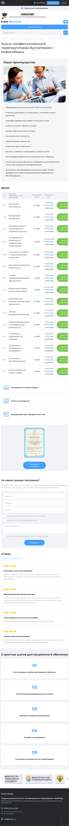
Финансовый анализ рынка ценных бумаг (18, 289)
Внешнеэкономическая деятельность (19, 266)
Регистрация (53, 3)
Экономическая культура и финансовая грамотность (19, 301)
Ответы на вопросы (20, 401)
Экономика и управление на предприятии (15, 348)
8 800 (11, 21)
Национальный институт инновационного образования (27, 15)
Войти (64, 3)
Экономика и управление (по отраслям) (16, 336)
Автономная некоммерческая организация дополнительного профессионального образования (34, 800)
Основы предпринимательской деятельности (19, 278)
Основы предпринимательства (19, 313)
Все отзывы (5, 558)
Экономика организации (15, 205)
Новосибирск (41, 3)
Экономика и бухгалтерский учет (17, 359)
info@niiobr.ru (10, 819)
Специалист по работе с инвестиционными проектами (19, 255)
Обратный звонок (34, 27)
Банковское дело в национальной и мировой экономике (18, 228)
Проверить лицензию (34, 465)
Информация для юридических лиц (28, 414)
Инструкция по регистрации (24, 387)
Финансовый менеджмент (14, 217)
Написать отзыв (15, 558)
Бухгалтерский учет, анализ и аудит (18, 371)
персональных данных (39, 536)
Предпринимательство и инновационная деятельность (19, 325)
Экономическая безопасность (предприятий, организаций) (16, 242)
